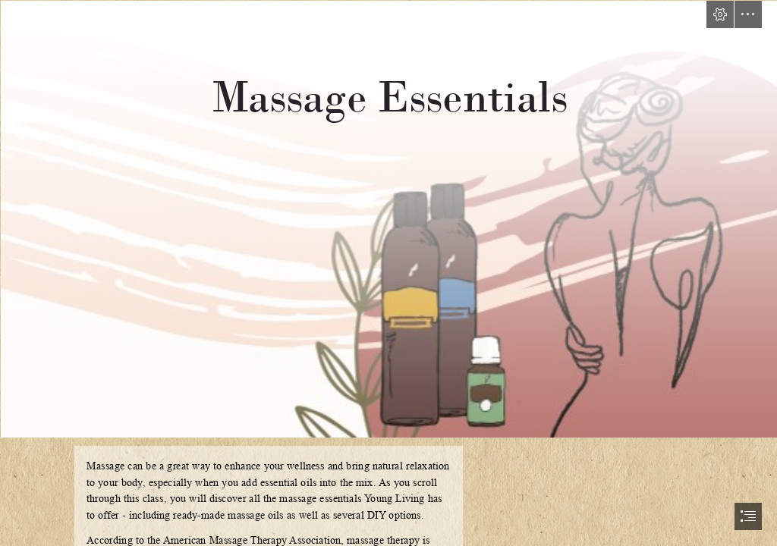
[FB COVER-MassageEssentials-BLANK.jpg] (388, 218)
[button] (720, 14)
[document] (388, 273)
